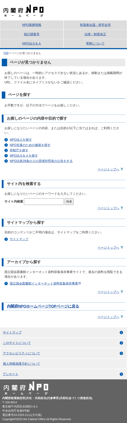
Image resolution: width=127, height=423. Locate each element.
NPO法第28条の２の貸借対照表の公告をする (41, 161)
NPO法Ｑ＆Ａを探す (24, 155)
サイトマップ (19, 239)
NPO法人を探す (21, 139)
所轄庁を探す (19, 150)
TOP (6, 53)
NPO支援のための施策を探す (30, 145)
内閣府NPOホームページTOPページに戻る (43, 306)
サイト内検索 (13, 201)
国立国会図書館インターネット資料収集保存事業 (44, 283)
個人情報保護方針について (21, 363)
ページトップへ (108, 169)
